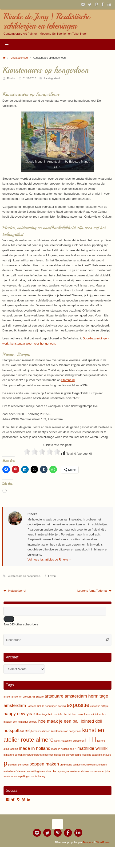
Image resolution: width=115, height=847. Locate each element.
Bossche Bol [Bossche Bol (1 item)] (34, 706)
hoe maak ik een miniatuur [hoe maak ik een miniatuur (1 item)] (86, 714)
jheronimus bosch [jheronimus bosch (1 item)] (40, 731)
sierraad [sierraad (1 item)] (22, 771)
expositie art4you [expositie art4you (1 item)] (99, 706)
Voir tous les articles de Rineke (50, 559)
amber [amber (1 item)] (7, 696)
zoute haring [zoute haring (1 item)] (38, 776)
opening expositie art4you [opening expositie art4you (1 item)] (96, 754)
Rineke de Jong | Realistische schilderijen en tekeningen (47, 21)
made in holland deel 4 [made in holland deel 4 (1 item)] (63, 748)
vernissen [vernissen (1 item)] (75, 771)
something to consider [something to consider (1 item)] (39, 771)
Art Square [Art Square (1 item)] (38, 696)
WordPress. (103, 842)
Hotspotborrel (15, 590)
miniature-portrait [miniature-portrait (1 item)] (13, 754)
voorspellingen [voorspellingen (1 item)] (22, 776)
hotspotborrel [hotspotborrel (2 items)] (17, 730)
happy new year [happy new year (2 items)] (19, 713)
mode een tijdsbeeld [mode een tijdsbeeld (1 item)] (53, 754)
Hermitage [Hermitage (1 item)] (42, 714)
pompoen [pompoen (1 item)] (23, 764)
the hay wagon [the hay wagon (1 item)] (60, 771)
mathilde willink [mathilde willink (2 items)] (92, 748)
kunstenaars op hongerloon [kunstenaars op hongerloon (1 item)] (66, 731)
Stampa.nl (68, 380)
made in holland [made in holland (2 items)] (34, 748)
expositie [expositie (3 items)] (78, 705)
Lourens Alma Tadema (94, 590)
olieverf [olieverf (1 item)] (70, 754)
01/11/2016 (29, 78)
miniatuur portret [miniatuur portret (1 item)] (32, 754)
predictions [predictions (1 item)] (66, 764)
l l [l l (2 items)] (86, 740)
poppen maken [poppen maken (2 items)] (44, 764)
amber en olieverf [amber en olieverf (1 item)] (21, 696)
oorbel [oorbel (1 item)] (78, 754)
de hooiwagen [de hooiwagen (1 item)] (49, 706)
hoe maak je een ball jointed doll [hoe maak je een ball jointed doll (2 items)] (70, 721)
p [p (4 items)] (5, 763)
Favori (52, 576)
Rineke (11, 78)
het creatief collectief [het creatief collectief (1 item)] (59, 714)
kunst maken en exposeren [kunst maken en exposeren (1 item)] (69, 740)
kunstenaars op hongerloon (24, 576)
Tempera (88, 842)
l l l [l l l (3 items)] (92, 739)
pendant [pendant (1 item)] (12, 764)
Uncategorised (19, 57)
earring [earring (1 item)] (62, 706)
